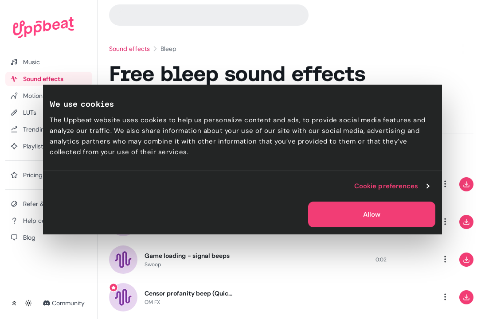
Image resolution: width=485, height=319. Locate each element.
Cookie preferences (386, 186)
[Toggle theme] (28, 303)
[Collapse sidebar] (14, 303)
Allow (371, 214)
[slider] (304, 259)
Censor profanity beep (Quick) (189, 293)
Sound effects (129, 49)
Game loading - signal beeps (187, 256)
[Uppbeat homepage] (43, 27)
